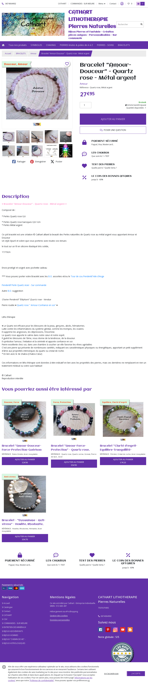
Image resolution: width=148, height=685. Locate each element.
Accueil (8, 53)
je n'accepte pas (111, 673)
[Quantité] (85, 105)
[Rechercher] (142, 24)
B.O (50, 276)
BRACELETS (21, 53)
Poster (56, 161)
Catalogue (7, 607)
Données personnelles (60, 620)
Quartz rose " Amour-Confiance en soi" (36, 305)
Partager (19, 161)
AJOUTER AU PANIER (113, 119)
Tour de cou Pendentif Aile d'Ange (87, 276)
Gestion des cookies (59, 615)
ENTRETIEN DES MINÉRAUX (14, 627)
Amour (33, 53)
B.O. (10, 290)
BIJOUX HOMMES (10, 635)
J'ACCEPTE (136, 673)
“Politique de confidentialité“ (41, 680)
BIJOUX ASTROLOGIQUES (13, 643)
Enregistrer (38, 161)
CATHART (7, 615)
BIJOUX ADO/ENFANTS (12, 631)
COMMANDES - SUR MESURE (14, 623)
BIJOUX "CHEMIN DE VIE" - (13, 639)
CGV (4, 619)
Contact (112, 3)
